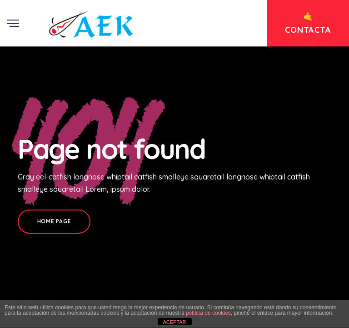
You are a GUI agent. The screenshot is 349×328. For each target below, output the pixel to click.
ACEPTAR (174, 322)
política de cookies (208, 313)
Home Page (54, 221)
